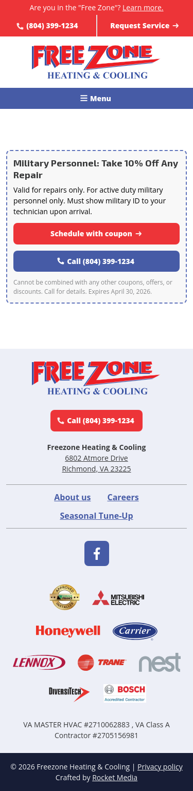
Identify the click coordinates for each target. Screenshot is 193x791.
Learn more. (143, 7)
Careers (122, 497)
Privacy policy (160, 766)
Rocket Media (114, 777)
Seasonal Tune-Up (96, 515)
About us (72, 497)
